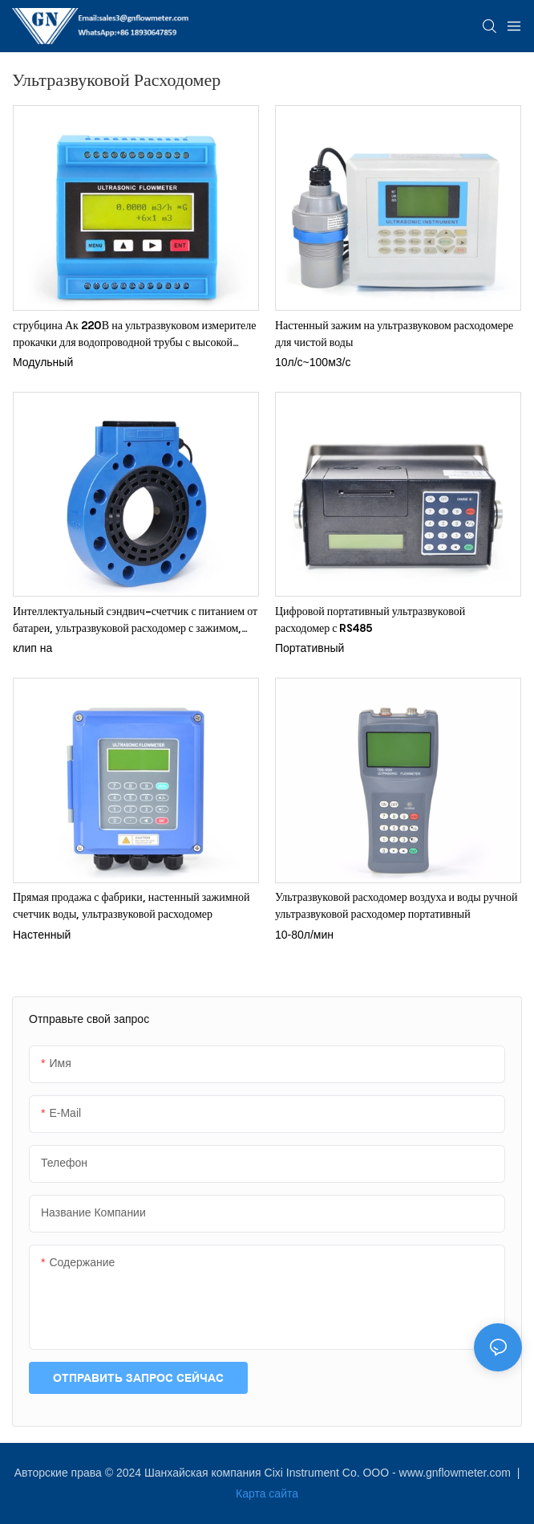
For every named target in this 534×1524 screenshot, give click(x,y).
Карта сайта (267, 1493)
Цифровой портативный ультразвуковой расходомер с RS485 (370, 619)
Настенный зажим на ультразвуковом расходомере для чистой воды (394, 333)
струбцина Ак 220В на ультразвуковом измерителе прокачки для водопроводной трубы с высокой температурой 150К (134, 334)
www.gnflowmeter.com (456, 1472)
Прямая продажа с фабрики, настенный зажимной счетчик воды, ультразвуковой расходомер (131, 905)
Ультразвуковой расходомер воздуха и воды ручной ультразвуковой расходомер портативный (396, 905)
